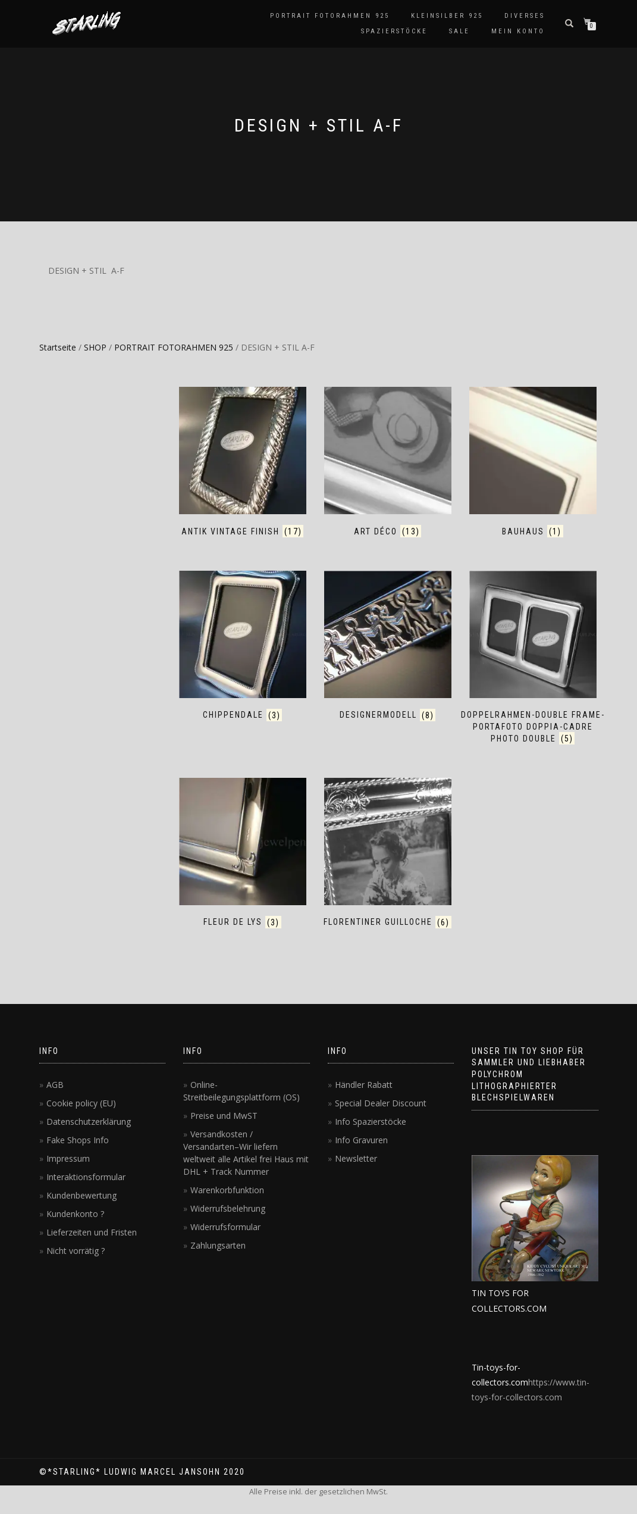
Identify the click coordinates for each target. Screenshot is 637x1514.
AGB (55, 1084)
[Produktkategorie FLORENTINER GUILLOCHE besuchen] (387, 853)
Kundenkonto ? (75, 1213)
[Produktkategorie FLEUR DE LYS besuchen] (242, 853)
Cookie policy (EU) (81, 1103)
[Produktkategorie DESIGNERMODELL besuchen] (387, 646)
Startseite (57, 347)
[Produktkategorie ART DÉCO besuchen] (387, 462)
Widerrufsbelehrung (227, 1208)
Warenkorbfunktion (227, 1190)
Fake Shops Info (77, 1140)
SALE (459, 31)
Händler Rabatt (364, 1084)
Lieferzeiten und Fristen (91, 1232)
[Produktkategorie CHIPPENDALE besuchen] (242, 646)
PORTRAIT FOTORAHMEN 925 (330, 16)
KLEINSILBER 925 (447, 16)
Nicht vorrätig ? (75, 1250)
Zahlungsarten (218, 1245)
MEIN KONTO (518, 31)
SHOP (95, 347)
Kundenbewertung (81, 1195)
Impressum (68, 1158)
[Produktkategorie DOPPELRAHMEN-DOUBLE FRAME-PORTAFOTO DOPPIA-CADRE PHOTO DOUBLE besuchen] (532, 658)
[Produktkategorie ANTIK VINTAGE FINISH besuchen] (242, 462)
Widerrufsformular (225, 1227)
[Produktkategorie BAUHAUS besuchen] (532, 462)
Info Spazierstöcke (370, 1121)
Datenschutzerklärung (88, 1121)
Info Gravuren (361, 1140)
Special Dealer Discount (380, 1103)
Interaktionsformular (85, 1177)
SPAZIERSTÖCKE (394, 31)
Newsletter (356, 1158)
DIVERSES (524, 16)
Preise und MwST (224, 1115)
